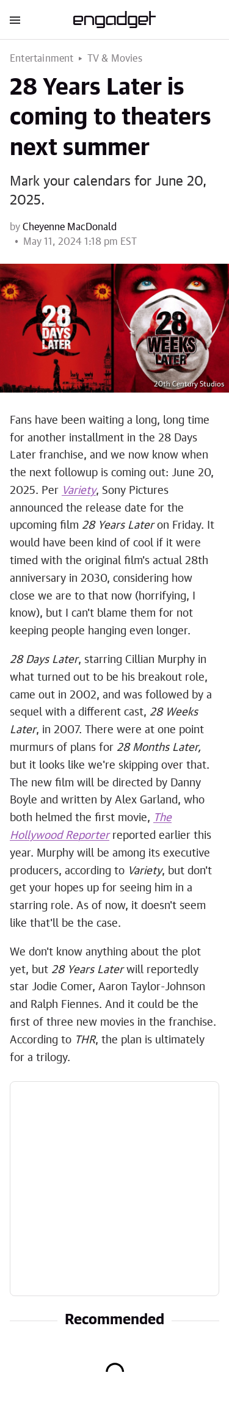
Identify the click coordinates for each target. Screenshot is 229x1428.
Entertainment (42, 58)
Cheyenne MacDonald (70, 227)
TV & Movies (114, 58)
